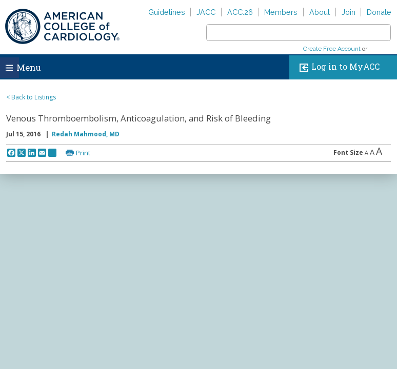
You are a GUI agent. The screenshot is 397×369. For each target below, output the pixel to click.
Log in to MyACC (337, 67)
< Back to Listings (31, 97)
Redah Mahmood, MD (86, 134)
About (319, 12)
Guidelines (166, 12)
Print (83, 152)
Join (348, 12)
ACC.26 (240, 12)
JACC (205, 12)
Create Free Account (332, 48)
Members (280, 12)
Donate (379, 12)
